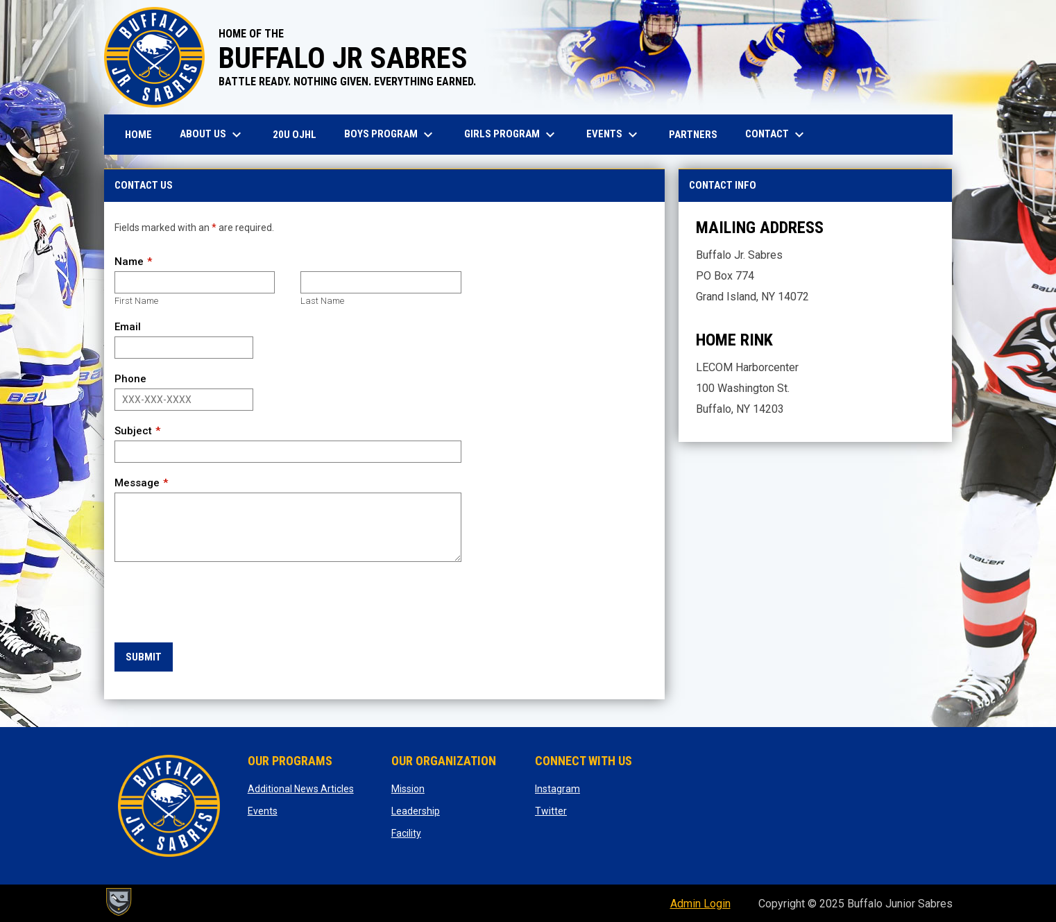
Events (263, 811)
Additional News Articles (301, 788)
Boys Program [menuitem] (390, 134)
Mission (408, 788)
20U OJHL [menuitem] (300, 134)
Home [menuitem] (138, 134)
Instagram (557, 788)
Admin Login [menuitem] (700, 903)
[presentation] (219, 603)
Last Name (322, 301)
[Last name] (380, 282)
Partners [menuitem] (693, 134)
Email (127, 327)
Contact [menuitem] (776, 134)
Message (137, 483)
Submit (144, 657)
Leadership (415, 811)
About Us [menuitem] (212, 134)
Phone (130, 379)
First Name (136, 301)
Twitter (551, 811)
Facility (406, 833)
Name (129, 261)
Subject (133, 431)
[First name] (194, 282)
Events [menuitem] (613, 134)
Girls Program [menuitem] (511, 134)
